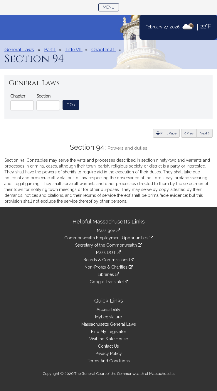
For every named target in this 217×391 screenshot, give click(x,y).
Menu (111, 7)
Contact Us (108, 346)
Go (72, 104)
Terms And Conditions (109, 360)
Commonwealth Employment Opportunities (108, 237)
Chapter (17, 96)
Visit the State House (108, 339)
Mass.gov (108, 230)
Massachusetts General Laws (108, 324)
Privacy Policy (108, 353)
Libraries (108, 274)
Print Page (166, 133)
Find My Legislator (108, 331)
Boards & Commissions (108, 259)
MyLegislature (108, 317)
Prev (190, 132)
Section (43, 96)
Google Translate (109, 281)
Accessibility (108, 309)
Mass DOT (108, 252)
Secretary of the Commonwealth (108, 245)
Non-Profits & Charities (109, 267)
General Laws (19, 49)
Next (204, 133)
